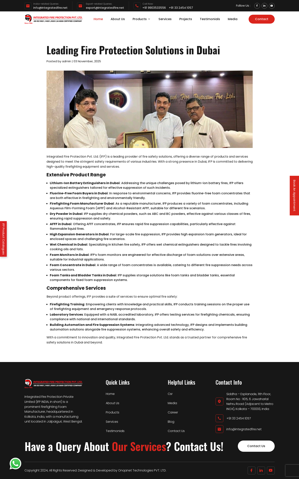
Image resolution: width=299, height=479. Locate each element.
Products (142, 19)
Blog (171, 421)
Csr (170, 394)
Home (98, 19)
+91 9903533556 (154, 7)
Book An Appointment (294, 195)
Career (173, 412)
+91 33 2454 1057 (181, 7)
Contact (261, 19)
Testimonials (210, 19)
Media (232, 19)
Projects (185, 19)
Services (165, 19)
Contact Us (176, 431)
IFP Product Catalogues (3, 238)
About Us (118, 19)
